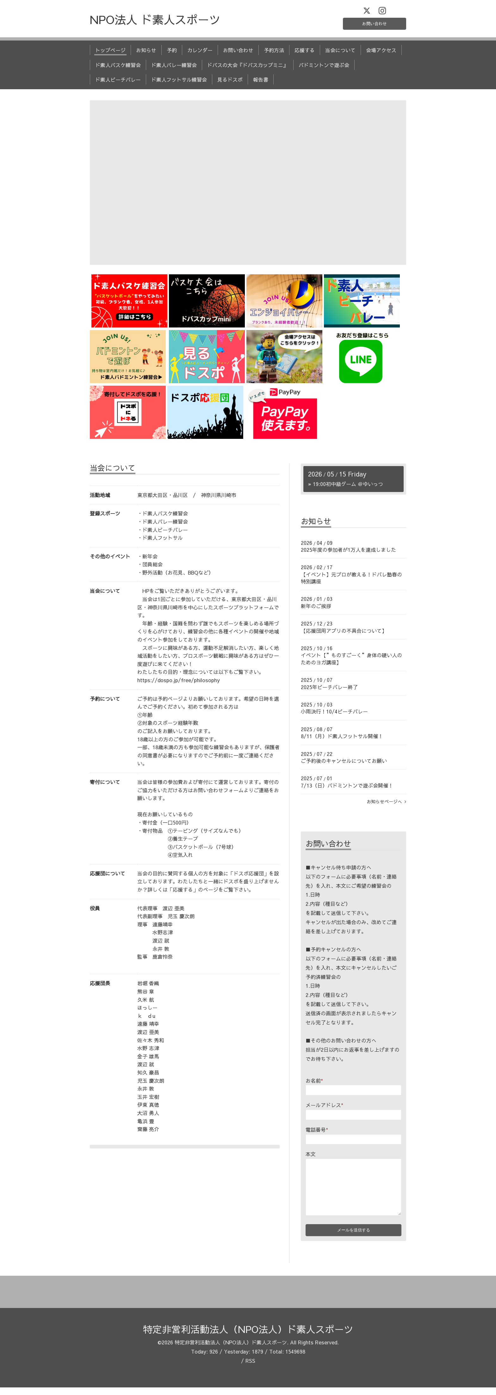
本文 (311, 1157)
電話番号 (317, 1132)
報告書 (260, 82)
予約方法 (274, 53)
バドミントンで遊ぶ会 (324, 68)
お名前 (314, 1083)
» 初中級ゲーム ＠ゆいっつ (345, 486)
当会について (340, 53)
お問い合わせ (374, 25)
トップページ (110, 53)
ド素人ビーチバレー (118, 82)
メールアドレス (324, 1108)
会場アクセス (381, 53)
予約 (172, 53)
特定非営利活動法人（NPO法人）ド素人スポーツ (248, 1336)
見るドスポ (230, 82)
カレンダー (200, 53)
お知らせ (146, 53)
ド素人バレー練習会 (174, 68)
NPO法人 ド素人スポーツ (155, 23)
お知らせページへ (386, 805)
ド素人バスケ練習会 (118, 68)
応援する (304, 53)
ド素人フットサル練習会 (179, 82)
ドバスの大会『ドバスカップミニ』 (247, 68)
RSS (250, 1368)
